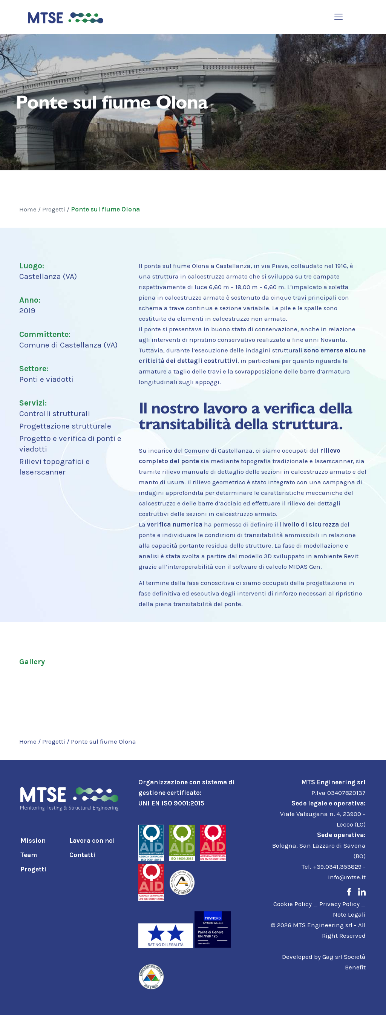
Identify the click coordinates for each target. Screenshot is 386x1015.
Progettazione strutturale (65, 425)
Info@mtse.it (347, 877)
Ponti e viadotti (46, 379)
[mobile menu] (338, 17)
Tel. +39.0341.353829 (331, 866)
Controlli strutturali (54, 413)
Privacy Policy (339, 904)
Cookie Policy (292, 904)
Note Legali (349, 914)
